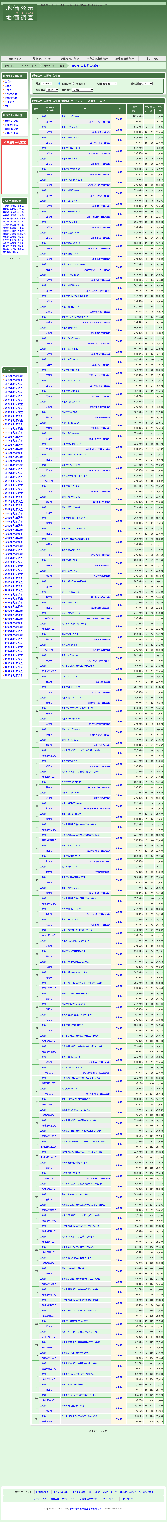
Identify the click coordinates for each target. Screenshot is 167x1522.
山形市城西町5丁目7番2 (100, 195)
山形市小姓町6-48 (70, 126)
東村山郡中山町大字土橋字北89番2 (78, 1236)
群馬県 (6, 215)
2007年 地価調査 (14, 525)
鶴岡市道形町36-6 (70, 739)
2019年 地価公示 (14, 432)
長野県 (13, 224)
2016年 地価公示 (14, 456)
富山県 (6, 221)
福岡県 (6, 245)
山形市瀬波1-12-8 (70, 253)
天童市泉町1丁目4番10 (100, 364)
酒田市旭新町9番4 (102, 565)
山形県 (20, 209)
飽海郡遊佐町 (49, 1114)
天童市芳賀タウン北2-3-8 (73, 264)
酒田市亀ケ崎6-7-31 (71, 433)
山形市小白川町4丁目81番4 (98, 185)
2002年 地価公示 (14, 570)
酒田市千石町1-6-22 (71, 464)
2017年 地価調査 (14, 444)
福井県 (20, 221)
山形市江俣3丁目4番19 (100, 237)
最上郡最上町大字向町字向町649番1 (78, 1247)
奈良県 (13, 233)
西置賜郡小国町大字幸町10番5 (76, 1352)
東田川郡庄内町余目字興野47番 (76, 1099)
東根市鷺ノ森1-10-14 (71, 697)
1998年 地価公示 (14, 602)
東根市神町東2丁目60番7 (99, 724)
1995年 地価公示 (14, 626)
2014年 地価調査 (14, 469)
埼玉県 (13, 215)
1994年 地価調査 (14, 631)
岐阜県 (20, 224)
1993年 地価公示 (14, 643)
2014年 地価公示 (14, 473)
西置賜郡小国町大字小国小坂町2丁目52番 (81, 1077)
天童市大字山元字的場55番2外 (76, 940)
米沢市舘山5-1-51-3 (71, 1056)
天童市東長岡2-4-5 (70, 390)
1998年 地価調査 (14, 598)
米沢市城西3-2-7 (69, 760)
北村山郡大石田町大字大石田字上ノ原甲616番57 (84, 1141)
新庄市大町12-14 (69, 676)
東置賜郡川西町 (49, 1136)
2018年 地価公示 (14, 440)
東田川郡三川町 (49, 988)
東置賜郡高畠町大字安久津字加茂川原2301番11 (83, 1204)
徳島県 (20, 239)
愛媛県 (13, 242)
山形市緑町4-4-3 (69, 158)
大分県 (13, 249)
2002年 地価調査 (14, 566)
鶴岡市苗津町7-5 (69, 570)
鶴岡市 (49, 417)
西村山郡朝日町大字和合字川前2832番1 (80, 1299)
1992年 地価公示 (14, 651)
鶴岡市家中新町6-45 (71, 496)
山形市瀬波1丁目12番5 (100, 259)
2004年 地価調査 (14, 550)
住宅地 (8, 81)
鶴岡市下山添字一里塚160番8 (75, 993)
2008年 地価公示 (14, 521)
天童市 (49, 269)
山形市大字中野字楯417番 (74, 877)
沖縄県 (15, 252)
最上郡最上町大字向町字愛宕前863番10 (80, 1310)
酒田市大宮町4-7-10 (71, 729)
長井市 (49, 871)
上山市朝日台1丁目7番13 (99, 692)
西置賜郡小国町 (49, 1083)
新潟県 (22, 218)
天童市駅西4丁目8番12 (100, 333)
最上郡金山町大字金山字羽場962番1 (78, 1373)
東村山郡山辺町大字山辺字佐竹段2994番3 (81, 750)
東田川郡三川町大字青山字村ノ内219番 (80, 1331)
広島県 (6, 239)
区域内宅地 (11, 97)
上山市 (49, 491)
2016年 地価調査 (14, 452)
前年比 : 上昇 (11, 124)
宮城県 (6, 209)
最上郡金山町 (49, 1379)
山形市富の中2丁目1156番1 (98, 248)
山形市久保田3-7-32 (71, 169)
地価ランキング (42, 58)
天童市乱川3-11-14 (70, 422)
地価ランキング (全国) (54, 65)
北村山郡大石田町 (49, 1146)
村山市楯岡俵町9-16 (71, 855)
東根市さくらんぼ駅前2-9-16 (75, 317)
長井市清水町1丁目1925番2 (98, 914)
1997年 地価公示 (14, 610)
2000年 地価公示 (14, 586)
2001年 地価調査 (14, 574)
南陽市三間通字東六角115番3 (75, 538)
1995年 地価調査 (14, 622)
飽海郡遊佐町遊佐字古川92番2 (76, 1109)
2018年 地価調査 (14, 436)
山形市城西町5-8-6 (70, 190)
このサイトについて (109, 1498)
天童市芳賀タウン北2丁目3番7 (97, 269)
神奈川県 (14, 218)
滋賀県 (6, 230)
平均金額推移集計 (97, 58)
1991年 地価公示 (14, 659)
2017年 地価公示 (14, 448)
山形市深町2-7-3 (69, 200)
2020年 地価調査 (14, 420)
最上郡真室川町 (49, 1347)
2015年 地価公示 (14, 465)
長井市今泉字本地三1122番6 (75, 1194)
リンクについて (41, 1498)
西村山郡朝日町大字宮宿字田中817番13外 (81, 1225)
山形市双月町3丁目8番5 (100, 385)
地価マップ (15, 58)
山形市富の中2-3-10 (71, 243)
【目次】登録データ (88, 1498)
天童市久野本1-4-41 (71, 369)
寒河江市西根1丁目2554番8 (98, 618)
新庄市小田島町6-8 (70, 591)
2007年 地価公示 (14, 529)
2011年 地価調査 (14, 493)
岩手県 (20, 206)
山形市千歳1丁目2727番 (100, 280)
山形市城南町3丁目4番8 (100, 142)
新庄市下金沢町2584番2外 (99, 787)
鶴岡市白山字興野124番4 (73, 951)
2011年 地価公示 (14, 497)
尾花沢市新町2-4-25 (71, 1173)
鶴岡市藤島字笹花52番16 (73, 1003)
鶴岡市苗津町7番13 (102, 576)
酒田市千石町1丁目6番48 (99, 470)
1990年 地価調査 (14, 663)
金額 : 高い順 (11, 120)
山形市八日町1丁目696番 (99, 121)
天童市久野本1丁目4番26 (99, 375)
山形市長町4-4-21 (70, 348)
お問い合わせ (127, 1498)
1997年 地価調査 (14, 606)
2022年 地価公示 (14, 408)
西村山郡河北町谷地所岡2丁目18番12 (79, 898)
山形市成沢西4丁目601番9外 (98, 290)
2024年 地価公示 (14, 392)
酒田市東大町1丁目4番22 (73, 528)
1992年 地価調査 (14, 647)
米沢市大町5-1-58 (70, 655)
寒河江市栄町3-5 (69, 644)
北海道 (6, 206)
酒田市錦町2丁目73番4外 (73, 813)
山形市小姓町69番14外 (100, 132)
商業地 (8, 85)
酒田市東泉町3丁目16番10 (74, 454)
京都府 (13, 230)
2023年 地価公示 (14, 400)
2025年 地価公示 (14, 384)
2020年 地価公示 (14, 424)
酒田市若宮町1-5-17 (71, 845)
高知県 (20, 242)
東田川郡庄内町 (49, 935)
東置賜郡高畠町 (49, 840)
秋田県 (13, 209)
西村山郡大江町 (49, 1040)
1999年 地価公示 (14, 594)
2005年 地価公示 (14, 546)
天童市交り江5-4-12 (71, 401)
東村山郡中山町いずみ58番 (74, 623)
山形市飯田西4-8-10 (71, 211)
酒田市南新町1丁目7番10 (99, 893)
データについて (69, 1498)
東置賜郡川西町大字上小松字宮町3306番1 (81, 1215)
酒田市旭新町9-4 (69, 560)
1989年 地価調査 (14, 671)
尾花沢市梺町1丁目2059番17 (98, 1093)
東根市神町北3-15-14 (71, 443)
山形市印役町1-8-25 (71, 338)
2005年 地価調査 (14, 541)
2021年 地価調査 (14, 412)
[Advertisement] (85, 30)
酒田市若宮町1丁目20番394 (98, 850)
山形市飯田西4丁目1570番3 (98, 216)
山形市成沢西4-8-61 (71, 285)
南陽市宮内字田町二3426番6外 (76, 961)
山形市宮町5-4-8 (69, 221)
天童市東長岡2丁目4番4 (100, 396)
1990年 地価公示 (14, 667)
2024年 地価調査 (14, 388)
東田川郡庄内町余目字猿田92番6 (77, 929)
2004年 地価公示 (14, 554)
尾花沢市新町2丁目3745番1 (98, 1178)
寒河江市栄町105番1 (101, 650)
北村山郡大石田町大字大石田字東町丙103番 (82, 1151)
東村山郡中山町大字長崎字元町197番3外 (80, 771)
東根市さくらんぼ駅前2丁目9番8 (96, 322)
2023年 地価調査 (14, 396)
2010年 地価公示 (14, 505)
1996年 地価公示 (14, 618)
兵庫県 (6, 233)
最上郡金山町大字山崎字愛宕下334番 (79, 1394)
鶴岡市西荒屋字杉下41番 (73, 1405)
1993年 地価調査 (14, 639)
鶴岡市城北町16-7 (70, 634)
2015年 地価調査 (14, 460)
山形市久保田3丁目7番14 (99, 174)
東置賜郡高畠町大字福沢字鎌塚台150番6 (80, 834)
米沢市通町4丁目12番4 (100, 924)
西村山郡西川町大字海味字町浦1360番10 (80, 1289)
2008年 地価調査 (14, 517)
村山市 (49, 808)
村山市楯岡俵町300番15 (100, 861)
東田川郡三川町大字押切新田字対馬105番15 (82, 982)
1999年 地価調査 (14, 590)
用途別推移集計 (124, 58)
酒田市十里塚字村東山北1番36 (76, 1320)
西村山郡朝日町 (49, 1231)
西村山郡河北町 (49, 829)
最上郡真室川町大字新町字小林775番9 (79, 1363)
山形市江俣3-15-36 (70, 232)
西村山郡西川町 (49, 1294)
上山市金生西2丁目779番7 (99, 554)
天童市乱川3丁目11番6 (100, 428)
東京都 (6, 218)
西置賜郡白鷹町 (49, 1051)
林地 (7, 106)
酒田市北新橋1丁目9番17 (73, 517)
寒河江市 (49, 480)
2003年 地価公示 (14, 562)
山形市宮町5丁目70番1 (100, 227)
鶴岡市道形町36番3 (102, 745)
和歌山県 (21, 233)
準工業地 (9, 101)
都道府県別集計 (69, 58)
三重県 (20, 227)
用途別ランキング (128, 1492)
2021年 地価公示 (14, 416)
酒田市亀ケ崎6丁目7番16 (99, 438)
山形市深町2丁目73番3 (100, 206)
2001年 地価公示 (14, 578)
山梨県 (6, 224)
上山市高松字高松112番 (73, 1025)
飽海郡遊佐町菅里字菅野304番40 (77, 1257)
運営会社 (55, 1498)
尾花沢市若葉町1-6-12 (72, 1067)
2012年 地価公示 (14, 489)
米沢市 (49, 660)
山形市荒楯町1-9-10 (71, 147)
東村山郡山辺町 (49, 671)
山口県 (13, 239)
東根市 (49, 322)
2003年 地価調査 (14, 558)
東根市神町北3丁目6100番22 (98, 449)
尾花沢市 (49, 1072)
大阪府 (20, 230)
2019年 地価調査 (14, 428)
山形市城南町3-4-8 (70, 137)
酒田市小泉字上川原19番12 (74, 1268)
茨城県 (13, 212)
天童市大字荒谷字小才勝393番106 (77, 708)
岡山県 (20, 236)
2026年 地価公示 (14, 375)
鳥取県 (6, 236)
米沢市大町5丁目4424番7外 (98, 660)
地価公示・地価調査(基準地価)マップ (86, 1508)
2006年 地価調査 (14, 533)
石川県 (13, 221)
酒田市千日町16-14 (70, 792)
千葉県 (20, 215)
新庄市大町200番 (103, 681)
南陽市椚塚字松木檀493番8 (74, 972)
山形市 (49, 121)
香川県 (6, 242)
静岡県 (6, 227)
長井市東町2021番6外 (101, 872)
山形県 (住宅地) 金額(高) (85, 65)
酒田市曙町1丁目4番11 (72, 507)
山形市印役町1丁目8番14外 (98, 343)
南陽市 (49, 544)
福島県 (6, 212)
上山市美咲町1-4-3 (70, 486)
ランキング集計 (146, 1492)
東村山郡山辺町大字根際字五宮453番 (79, 1120)
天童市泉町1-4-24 (70, 359)
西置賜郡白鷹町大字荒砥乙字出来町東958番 (82, 1046)
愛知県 (13, 227)
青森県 (13, 206)
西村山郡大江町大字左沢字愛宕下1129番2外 (82, 1183)
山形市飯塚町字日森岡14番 (74, 581)
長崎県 (20, 245)
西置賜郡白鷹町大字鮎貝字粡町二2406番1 (81, 1278)
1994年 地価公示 (14, 634)
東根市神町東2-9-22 (71, 718)
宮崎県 (20, 249)
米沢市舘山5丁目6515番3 (99, 1062)
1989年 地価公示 (14, 675)
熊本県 (6, 249)
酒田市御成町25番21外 (100, 607)
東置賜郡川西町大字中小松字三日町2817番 (81, 1130)
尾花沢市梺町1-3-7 (70, 1088)
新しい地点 (152, 58)
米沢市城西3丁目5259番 (100, 766)
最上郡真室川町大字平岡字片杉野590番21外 (82, 1342)
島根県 (13, 236)
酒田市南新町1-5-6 (70, 887)
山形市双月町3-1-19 (71, 380)
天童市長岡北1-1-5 (70, 306)
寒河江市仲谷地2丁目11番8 (74, 475)
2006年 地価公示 (14, 537)
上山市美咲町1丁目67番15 (99, 491)
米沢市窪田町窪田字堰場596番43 (77, 1014)
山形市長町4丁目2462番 (100, 354)
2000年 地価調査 (14, 582)
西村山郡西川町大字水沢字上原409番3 (79, 1416)
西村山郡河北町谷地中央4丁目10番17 (79, 824)
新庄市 (49, 597)
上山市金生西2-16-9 (71, 549)
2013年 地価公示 (14, 481)
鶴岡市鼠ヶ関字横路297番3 (74, 1162)
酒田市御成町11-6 (70, 602)
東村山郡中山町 (49, 628)
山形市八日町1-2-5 (70, 116)
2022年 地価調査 (14, 404)
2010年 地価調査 (14, 501)
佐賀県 (13, 245)
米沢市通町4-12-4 (70, 919)
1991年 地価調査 (14, 655)
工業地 (8, 89)
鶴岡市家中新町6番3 (101, 502)
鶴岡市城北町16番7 (102, 639)
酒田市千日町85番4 (102, 798)
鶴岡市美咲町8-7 (69, 412)
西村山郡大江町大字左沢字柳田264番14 (80, 1035)
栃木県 (20, 212)
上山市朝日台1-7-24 (71, 686)
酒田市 (49, 438)
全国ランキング (109, 1492)
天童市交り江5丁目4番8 (100, 407)
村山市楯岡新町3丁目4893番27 (97, 808)
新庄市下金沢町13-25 (71, 782)
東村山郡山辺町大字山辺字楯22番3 (78, 665)
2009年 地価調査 (14, 509)
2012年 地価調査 (14, 485)
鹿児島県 (7, 252)
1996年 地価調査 (14, 614)
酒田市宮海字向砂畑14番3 (74, 1384)
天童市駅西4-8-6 (69, 327)
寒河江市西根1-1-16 (71, 612)
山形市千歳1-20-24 (70, 274)
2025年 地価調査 (14, 379)
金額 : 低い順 (11, 129)
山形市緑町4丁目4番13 (100, 163)
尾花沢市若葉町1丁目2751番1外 (96, 1072)
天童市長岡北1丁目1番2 (100, 311)
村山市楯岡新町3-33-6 (72, 803)
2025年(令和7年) (29, 65)
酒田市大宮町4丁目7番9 (100, 734)
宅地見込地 (11, 93)
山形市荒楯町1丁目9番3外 (99, 153)
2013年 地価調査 (14, 477)
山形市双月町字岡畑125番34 (75, 295)
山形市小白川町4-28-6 (72, 179)
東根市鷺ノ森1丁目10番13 (99, 702)
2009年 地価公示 (14, 513)
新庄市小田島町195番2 (100, 597)
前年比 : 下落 (11, 133)
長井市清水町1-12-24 (71, 908)
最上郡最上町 (49, 1252)
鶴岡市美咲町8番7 (102, 417)
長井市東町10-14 (69, 866)
